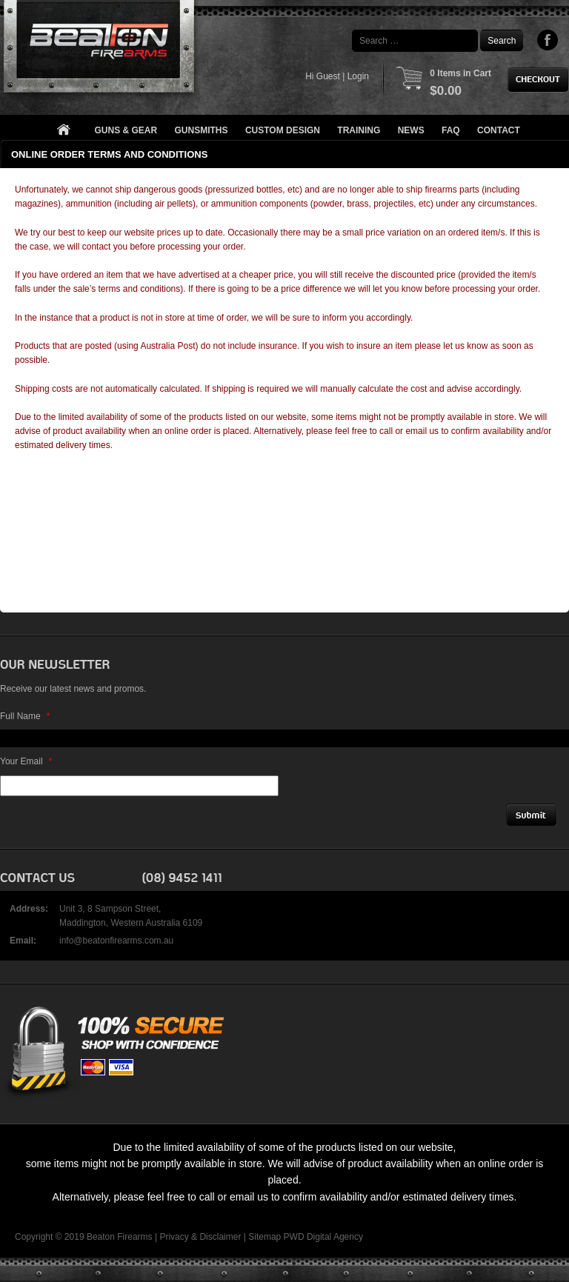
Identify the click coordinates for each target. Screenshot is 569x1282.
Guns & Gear (126, 130)
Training (358, 130)
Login (358, 76)
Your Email (26, 761)
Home (62, 131)
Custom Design (282, 130)
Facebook (548, 40)
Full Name (25, 716)
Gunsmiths (201, 130)
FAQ (451, 130)
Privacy (173, 1237)
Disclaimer (220, 1237)
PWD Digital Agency (323, 1237)
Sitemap (264, 1237)
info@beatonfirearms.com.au (116, 940)
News (411, 130)
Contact (498, 130)
